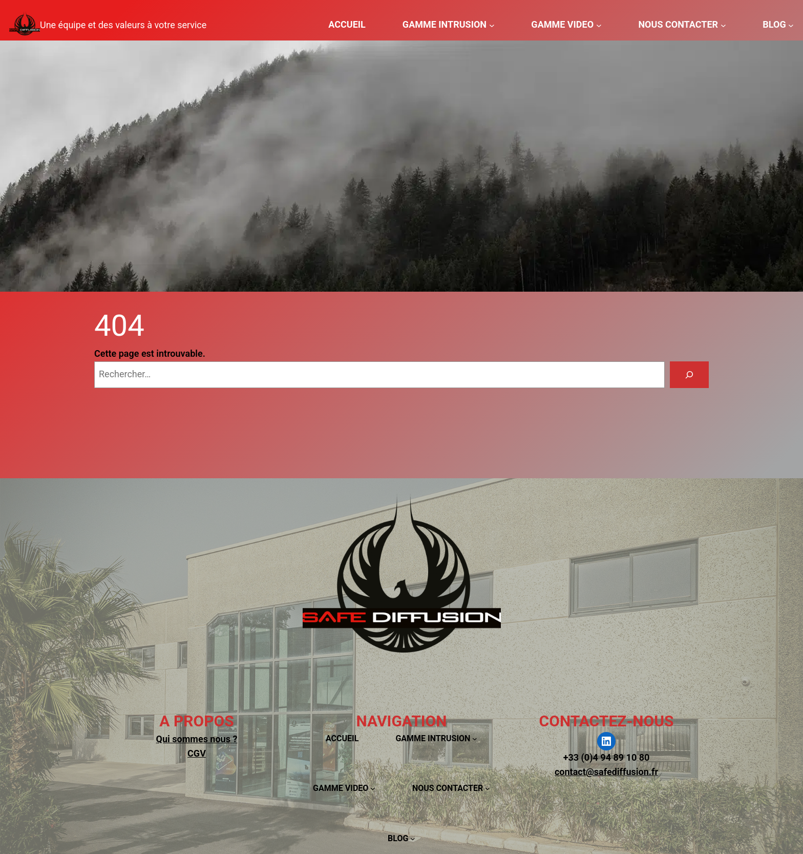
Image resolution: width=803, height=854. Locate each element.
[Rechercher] (689, 374)
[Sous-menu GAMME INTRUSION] (492, 25)
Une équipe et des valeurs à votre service (123, 24)
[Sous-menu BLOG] (791, 25)
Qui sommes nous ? (197, 739)
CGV (196, 753)
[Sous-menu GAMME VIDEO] (599, 25)
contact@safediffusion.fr (606, 771)
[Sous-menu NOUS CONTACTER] (723, 25)
